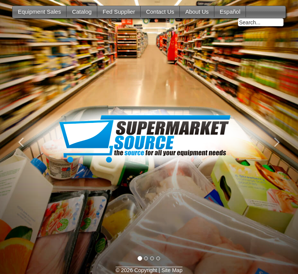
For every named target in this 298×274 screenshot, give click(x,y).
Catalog (82, 11)
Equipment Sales (39, 11)
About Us (197, 11)
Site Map (172, 270)
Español (230, 11)
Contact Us (160, 11)
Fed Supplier (119, 11)
